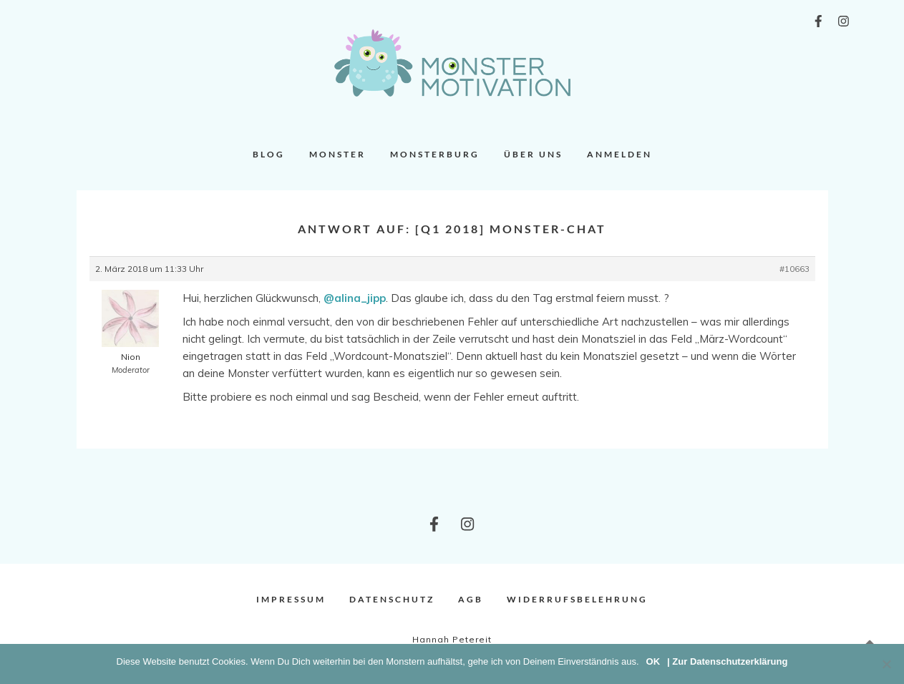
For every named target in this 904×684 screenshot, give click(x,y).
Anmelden (619, 154)
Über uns (533, 154)
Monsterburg (435, 154)
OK (653, 661)
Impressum (291, 599)
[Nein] (886, 664)
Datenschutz (391, 599)
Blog (269, 154)
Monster (337, 154)
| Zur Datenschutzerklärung (727, 661)
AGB (470, 599)
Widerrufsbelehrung (577, 599)
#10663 (794, 268)
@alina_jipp (355, 298)
